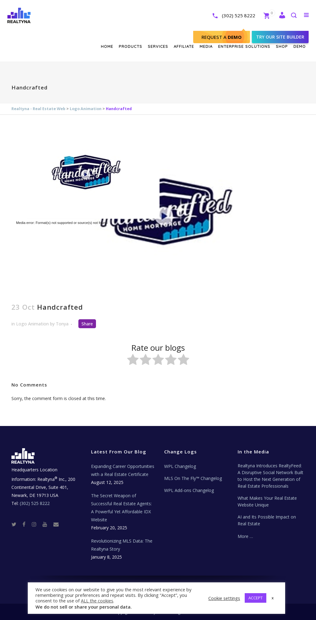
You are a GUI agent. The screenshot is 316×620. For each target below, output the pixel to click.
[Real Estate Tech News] (56, 524)
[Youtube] (47, 524)
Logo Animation (86, 108)
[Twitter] (16, 524)
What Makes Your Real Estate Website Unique (267, 501)
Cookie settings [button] (224, 598)
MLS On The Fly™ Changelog (193, 478)
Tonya (62, 324)
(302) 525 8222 (232, 15)
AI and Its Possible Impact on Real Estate (267, 520)
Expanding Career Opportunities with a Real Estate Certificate (122, 470)
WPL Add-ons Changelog (189, 490)
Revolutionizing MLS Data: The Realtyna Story (121, 545)
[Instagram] (36, 524)
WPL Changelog (180, 466)
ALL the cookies (97, 600)
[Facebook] (27, 524)
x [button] (273, 598)
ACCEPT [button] (255, 598)
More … (245, 536)
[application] (158, 212)
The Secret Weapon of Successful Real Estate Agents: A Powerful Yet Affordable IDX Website (121, 508)
